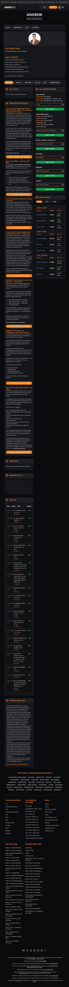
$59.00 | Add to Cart (19, 227)
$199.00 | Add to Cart (19, 326)
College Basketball (12, 812)
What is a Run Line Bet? (13, 866)
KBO (7, 820)
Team (46, 815)
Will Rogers (11, 789)
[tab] (8, 82)
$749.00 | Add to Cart (19, 452)
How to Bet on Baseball (33, 871)
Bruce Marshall (42, 215)
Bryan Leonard (18, 787)
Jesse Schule (41, 251)
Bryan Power (41, 227)
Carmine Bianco (21, 784)
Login (44, 7)
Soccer (8, 825)
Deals (47, 807)
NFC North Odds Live (32, 827)
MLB (7, 817)
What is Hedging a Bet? (13, 907)
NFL (24, 724)
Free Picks (28, 848)
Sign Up (53, 7)
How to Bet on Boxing (32, 884)
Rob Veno (9, 787)
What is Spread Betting (13, 878)
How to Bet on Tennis (32, 890)
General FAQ (49, 831)
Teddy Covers (39, 787)
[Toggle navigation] (63, 7)
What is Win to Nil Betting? (15, 900)
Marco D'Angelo (44, 779)
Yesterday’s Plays (51, 817)
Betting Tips (29, 856)
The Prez (40, 244)
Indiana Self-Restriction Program (34, 967)
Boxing (8, 831)
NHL (17, 722)
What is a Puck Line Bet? (13, 863)
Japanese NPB (10, 823)
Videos (27, 853)
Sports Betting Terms (32, 863)
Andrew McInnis (10, 784)
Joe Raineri (29, 789)
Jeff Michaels (57, 789)
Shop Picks (48, 812)
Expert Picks (29, 850)
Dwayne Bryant (42, 221)
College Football (12, 807)
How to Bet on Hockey (32, 874)
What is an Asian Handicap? (15, 883)
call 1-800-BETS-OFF (53, 963)
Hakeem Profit (40, 777)
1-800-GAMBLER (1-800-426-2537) (36, 958)
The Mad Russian (29, 787)
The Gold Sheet (48, 789)
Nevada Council (24, 973)
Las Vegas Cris (38, 789)
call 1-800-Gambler (53, 975)
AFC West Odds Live (32, 825)
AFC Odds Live (30, 814)
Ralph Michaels (22, 782)
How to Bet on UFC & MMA (34, 882)
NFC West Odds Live (32, 822)
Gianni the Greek (42, 262)
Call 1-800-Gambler (48, 969)
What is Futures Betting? (14, 881)
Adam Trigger (57, 782)
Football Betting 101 (32, 866)
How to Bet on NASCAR (32, 892)
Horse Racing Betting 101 (33, 887)
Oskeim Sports (12, 782)
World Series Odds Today (34, 838)
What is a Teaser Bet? (13, 873)
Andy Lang (48, 782)
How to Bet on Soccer (32, 876)
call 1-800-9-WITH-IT (53, 966)
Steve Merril (31, 782)
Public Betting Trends (32, 908)
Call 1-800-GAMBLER (41, 961)
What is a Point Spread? (13, 850)
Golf (7, 828)
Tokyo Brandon (14, 779)
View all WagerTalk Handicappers (17, 764)
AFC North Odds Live (32, 830)
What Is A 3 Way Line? (12, 857)
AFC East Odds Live (32, 819)
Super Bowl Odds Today (34, 809)
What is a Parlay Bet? (13, 860)
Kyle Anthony (59, 784)
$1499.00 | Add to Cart (19, 383)
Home (47, 804)
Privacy (47, 823)
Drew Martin (56, 777)
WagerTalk (19, 980)
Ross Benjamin (20, 789)
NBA (7, 809)
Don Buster (40, 268)
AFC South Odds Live (32, 835)
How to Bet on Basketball (34, 868)
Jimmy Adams (43, 784)
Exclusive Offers (50, 809)
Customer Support (51, 820)
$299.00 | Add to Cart (19, 157)
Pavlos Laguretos (32, 784)
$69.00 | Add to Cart (19, 194)
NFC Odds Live (30, 811)
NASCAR (8, 833)
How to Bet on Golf (32, 879)
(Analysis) (16, 514)
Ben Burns (49, 777)
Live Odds (29, 806)
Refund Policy (50, 828)
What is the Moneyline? (13, 848)
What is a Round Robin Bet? (15, 875)
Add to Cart (50, 109)
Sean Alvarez (58, 787)
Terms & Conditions (51, 825)
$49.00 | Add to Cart (19, 276)
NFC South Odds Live (32, 833)
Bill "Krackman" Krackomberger (17, 777)
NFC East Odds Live (32, 817)
